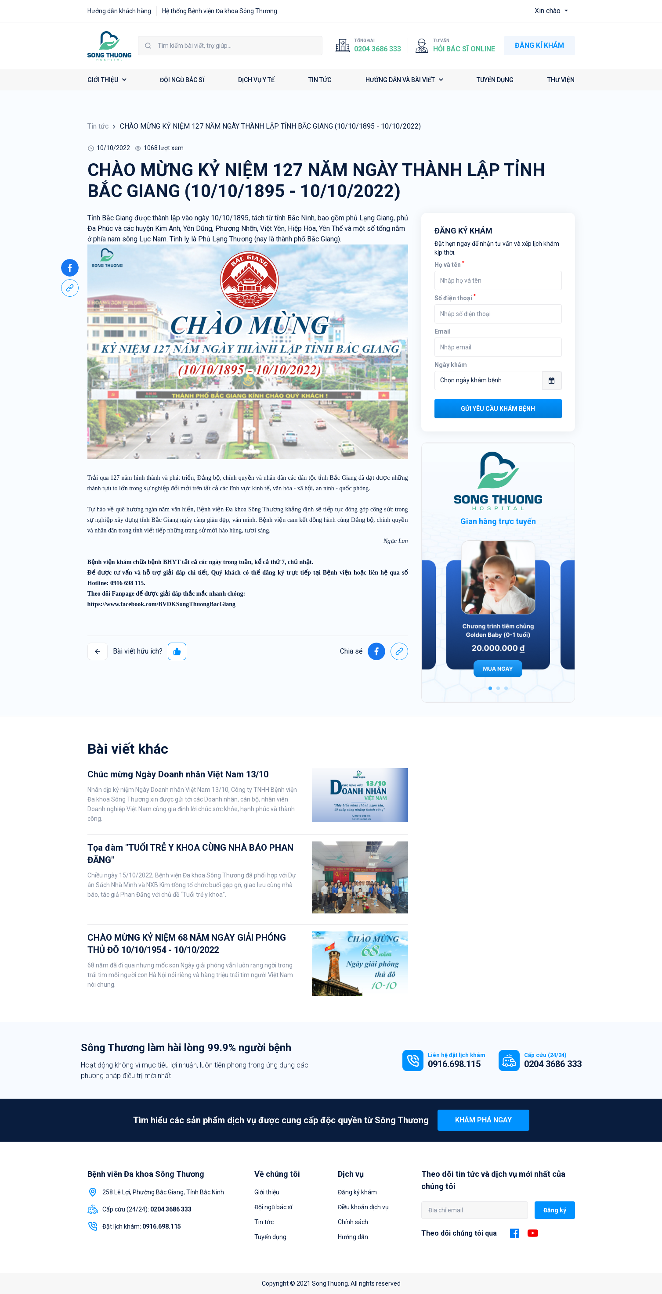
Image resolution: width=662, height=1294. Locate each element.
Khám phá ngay (483, 1120)
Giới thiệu (266, 1192)
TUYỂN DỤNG (495, 79)
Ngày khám (450, 364)
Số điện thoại (455, 298)
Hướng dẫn (353, 1236)
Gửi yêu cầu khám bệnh (498, 408)
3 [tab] (506, 688)
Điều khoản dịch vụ (363, 1207)
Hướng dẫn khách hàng (119, 10)
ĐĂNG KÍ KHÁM (539, 45)
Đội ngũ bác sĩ (273, 1207)
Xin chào (548, 11)
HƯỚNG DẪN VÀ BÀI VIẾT (404, 79)
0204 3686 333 (377, 49)
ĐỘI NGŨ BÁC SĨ (182, 79)
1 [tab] (490, 688)
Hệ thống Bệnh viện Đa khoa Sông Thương (219, 10)
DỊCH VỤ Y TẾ (256, 79)
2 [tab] (498, 688)
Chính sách (353, 1222)
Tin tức (98, 126)
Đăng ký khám (357, 1192)
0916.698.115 (454, 1064)
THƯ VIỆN (561, 79)
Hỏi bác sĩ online (464, 49)
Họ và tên (449, 264)
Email (442, 331)
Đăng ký (554, 1210)
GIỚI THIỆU (106, 79)
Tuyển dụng (270, 1236)
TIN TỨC (319, 79)
